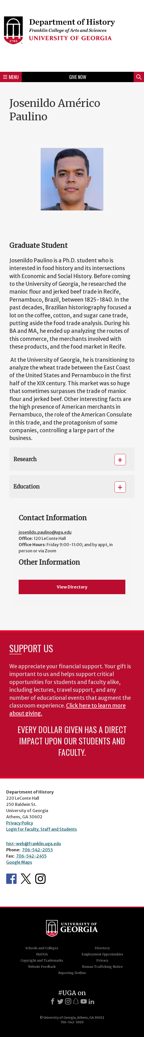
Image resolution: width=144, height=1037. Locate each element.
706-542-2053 (37, 849)
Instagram (40, 879)
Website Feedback (42, 967)
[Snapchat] (76, 1001)
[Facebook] (52, 1001)
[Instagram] (68, 1001)
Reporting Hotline (72, 973)
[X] (60, 1001)
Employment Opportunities (102, 954)
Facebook (11, 879)
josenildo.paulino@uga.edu (45, 532)
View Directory (72, 587)
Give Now (77, 77)
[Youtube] (84, 1001)
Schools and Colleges (41, 948)
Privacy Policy (19, 823)
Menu (11, 77)
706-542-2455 (31, 856)
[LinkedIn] (91, 1001)
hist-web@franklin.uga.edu (33, 843)
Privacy (102, 960)
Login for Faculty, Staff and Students (41, 829)
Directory (102, 948)
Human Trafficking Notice (102, 967)
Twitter (26, 879)
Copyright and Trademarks (41, 960)
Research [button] (25, 459)
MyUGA (42, 954)
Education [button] (26, 486)
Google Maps (19, 862)
